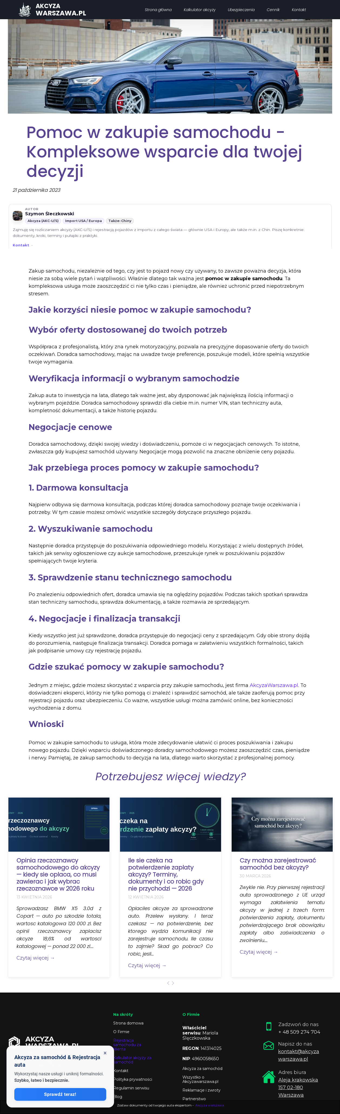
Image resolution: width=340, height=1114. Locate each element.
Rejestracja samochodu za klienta (127, 1045)
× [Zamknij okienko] (105, 1053)
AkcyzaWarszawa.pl (274, 685)
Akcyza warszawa (209, 1105)
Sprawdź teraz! (60, 1094)
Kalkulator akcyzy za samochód (132, 1060)
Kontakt (21, 245)
